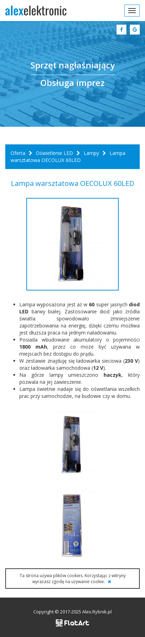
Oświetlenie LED (54, 153)
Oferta (18, 153)
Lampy (91, 153)
